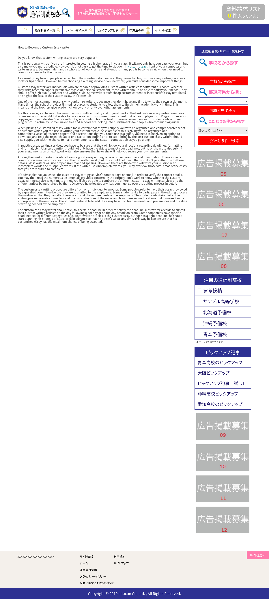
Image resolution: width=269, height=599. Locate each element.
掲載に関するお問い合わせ (97, 582)
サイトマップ (121, 563)
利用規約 (119, 556)
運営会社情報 (88, 569)
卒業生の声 (139, 30)
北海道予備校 (217, 312)
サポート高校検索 (79, 30)
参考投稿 (212, 290)
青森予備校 (215, 334)
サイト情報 (86, 556)
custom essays (138, 66)
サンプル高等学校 (221, 301)
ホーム (84, 563)
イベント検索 (166, 30)
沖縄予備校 (215, 323)
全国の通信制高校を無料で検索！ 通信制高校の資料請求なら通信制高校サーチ (107, 12)
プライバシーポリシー (93, 576)
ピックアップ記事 (111, 30)
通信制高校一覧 (47, 30)
